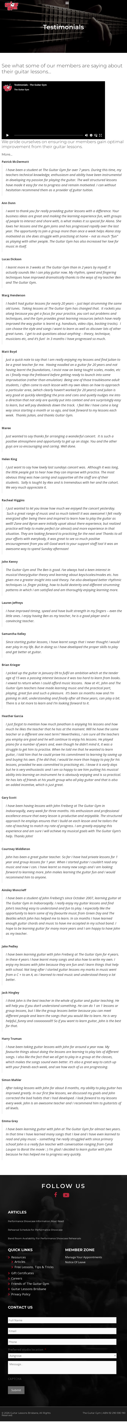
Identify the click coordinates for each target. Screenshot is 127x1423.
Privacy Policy (20, 1296)
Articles (20, 1263)
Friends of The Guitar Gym (30, 1285)
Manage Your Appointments (83, 1259)
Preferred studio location (27, 1351)
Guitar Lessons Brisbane (28, 1291)
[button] (67, 2)
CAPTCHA (14, 1380)
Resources (18, 1259)
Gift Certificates (22, 1275)
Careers (16, 1280)
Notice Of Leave (75, 1264)
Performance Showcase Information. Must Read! (36, 1222)
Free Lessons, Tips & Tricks (34, 1269)
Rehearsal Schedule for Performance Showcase (35, 1231)
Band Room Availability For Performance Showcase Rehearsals (44, 1240)
